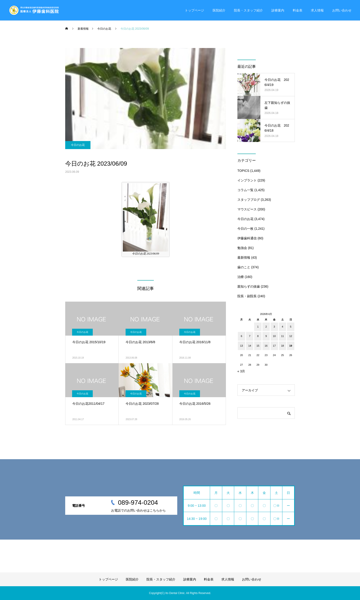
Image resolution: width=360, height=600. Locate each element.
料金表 (297, 10)
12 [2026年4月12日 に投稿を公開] (290, 336)
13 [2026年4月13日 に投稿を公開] (241, 345)
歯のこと (243, 267)
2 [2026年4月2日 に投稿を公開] (266, 326)
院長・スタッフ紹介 (248, 10)
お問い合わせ (342, 10)
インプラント (247, 180)
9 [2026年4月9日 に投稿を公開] (266, 336)
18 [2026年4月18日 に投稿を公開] (282, 345)
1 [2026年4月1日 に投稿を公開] (258, 326)
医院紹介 (219, 10)
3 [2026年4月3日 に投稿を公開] (274, 326)
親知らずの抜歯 (248, 286)
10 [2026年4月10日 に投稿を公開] (274, 336)
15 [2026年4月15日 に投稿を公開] (257, 345)
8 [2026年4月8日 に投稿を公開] (258, 336)
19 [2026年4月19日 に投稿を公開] (290, 345)
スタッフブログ (248, 199)
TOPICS (243, 171)
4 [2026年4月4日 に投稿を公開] (282, 326)
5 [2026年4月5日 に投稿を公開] (290, 326)
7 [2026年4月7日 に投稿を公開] (249, 336)
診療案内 (277, 10)
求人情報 (317, 10)
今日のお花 (78, 145)
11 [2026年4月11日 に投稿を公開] (282, 336)
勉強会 (242, 248)
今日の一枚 (245, 228)
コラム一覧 (245, 190)
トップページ (194, 10)
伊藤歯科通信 (247, 238)
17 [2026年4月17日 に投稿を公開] (274, 345)
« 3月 (241, 371)
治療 (240, 277)
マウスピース (247, 209)
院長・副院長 (247, 296)
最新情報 (243, 257)
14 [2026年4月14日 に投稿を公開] (249, 345)
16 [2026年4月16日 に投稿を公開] (266, 345)
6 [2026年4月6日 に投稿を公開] (241, 336)
